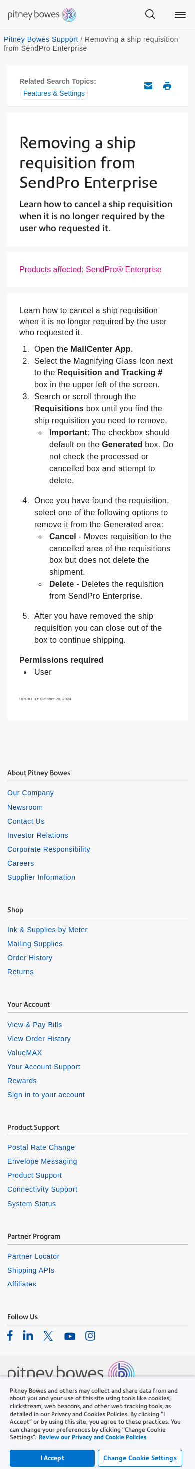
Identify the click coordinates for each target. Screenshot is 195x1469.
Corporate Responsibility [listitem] (48, 849)
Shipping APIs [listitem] (30, 1270)
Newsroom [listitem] (25, 807)
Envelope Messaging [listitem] (42, 1161)
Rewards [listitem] (22, 1081)
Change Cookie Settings (140, 1458)
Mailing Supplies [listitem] (35, 944)
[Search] (150, 15)
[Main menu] (180, 15)
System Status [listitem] (31, 1204)
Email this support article (148, 85)
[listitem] (10, 1335)
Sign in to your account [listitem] (46, 1095)
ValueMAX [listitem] (24, 1053)
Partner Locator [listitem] (33, 1256)
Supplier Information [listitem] (41, 877)
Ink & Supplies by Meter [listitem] (47, 930)
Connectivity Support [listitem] (42, 1189)
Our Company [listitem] (30, 793)
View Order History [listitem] (39, 1039)
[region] (97, 1422)
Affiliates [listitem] (21, 1284)
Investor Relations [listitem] (37, 835)
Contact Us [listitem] (26, 821)
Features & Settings (54, 93)
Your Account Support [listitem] (43, 1067)
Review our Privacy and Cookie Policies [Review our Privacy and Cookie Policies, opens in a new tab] (92, 1437)
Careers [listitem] (20, 863)
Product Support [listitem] (34, 1175)
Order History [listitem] (30, 958)
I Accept (52, 1458)
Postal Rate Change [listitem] (41, 1147)
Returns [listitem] (20, 972)
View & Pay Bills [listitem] (34, 1025)
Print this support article (167, 85)
